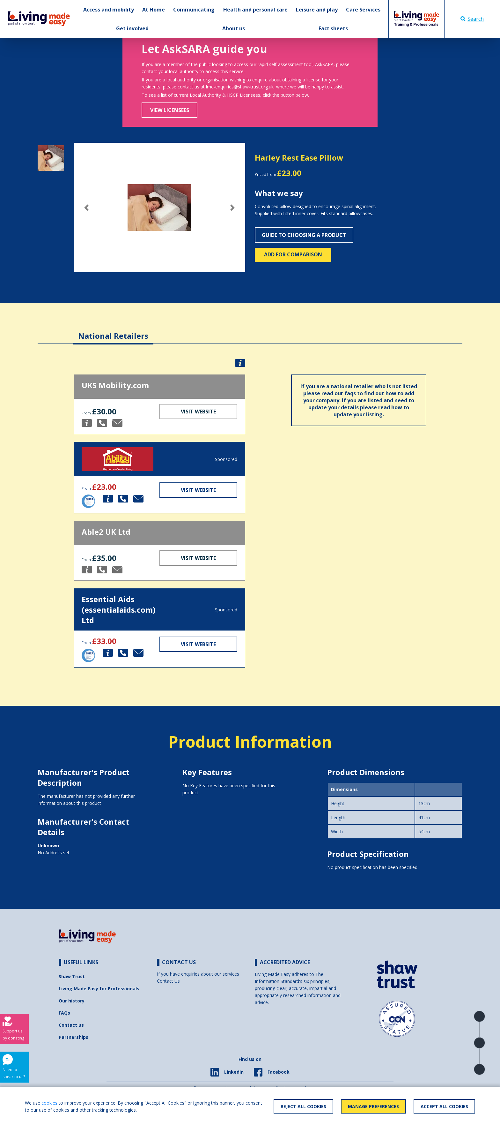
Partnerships (73, 1037)
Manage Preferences (373, 1106)
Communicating (194, 9)
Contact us (71, 1025)
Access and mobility (108, 9)
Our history (72, 1001)
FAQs (64, 1013)
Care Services (363, 9)
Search (472, 18)
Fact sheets (333, 28)
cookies (49, 1103)
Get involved (132, 28)
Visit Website (198, 411)
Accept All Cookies (444, 1106)
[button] (86, 207)
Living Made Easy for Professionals (99, 989)
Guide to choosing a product (304, 234)
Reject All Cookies (303, 1106)
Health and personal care (255, 9)
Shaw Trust (72, 976)
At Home (153, 9)
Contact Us (168, 981)
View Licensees (169, 110)
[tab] (113, 331)
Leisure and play (317, 9)
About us (233, 28)
